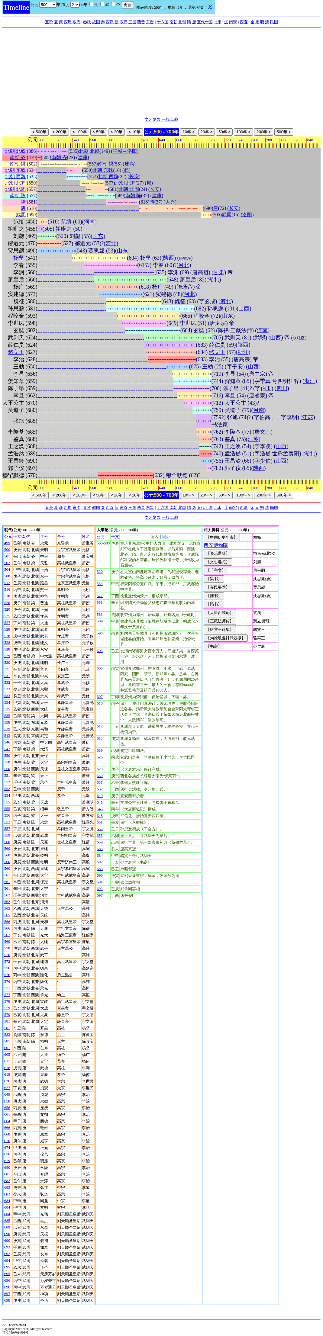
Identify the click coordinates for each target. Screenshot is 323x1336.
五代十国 (205, 22)
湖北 (213, 280)
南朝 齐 (18, 157)
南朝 (173, 22)
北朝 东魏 (15, 170)
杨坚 (18, 258)
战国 (96, 22)
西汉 (110, 22)
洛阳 (247, 214)
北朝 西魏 (15, 176)
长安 (134, 176)
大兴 (170, 201)
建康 (83, 157)
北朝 (182, 22)
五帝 (49, 22)
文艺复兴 (152, 119)
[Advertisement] (161, 73)
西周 (68, 22)
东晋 (150, 22)
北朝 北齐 (15, 182)
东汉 (124, 22)
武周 (21, 214)
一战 (166, 119)
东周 (76, 22)
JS (210, 7)
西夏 (244, 22)
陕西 (168, 258)
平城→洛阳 (125, 151)
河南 (89, 222)
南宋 (233, 22)
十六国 (163, 22)
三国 (132, 22)
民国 (274, 22)
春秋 (87, 22)
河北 (110, 243)
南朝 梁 (18, 163)
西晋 (141, 22)
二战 (174, 119)
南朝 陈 (18, 195)
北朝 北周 (15, 189)
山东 (97, 236)
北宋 (217, 22)
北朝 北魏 (15, 151)
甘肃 (218, 272)
